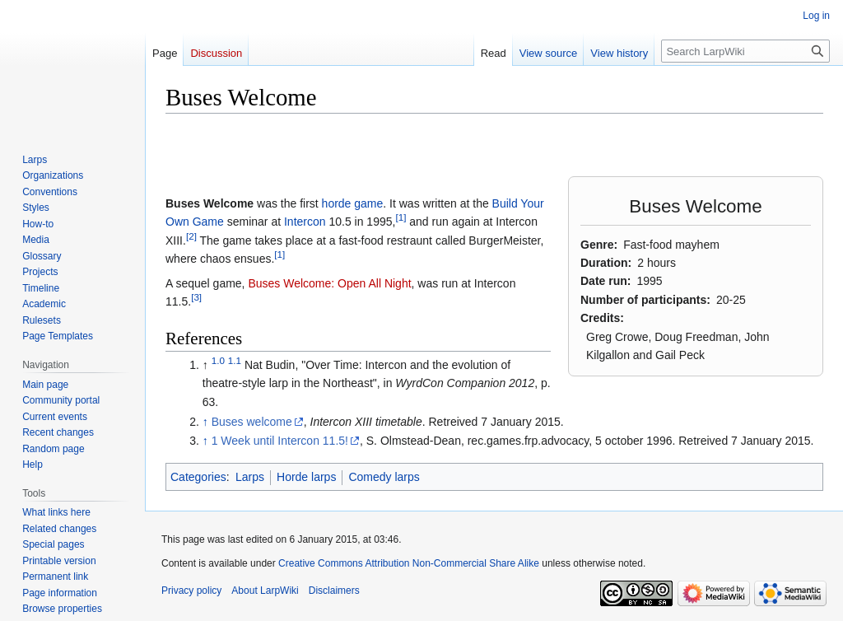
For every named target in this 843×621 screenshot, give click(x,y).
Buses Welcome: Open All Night (329, 283)
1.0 (218, 360)
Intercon (305, 221)
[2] (191, 236)
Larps (249, 476)
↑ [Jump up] (205, 421)
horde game (353, 203)
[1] (400, 217)
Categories (198, 476)
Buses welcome (252, 421)
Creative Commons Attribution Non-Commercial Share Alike (408, 563)
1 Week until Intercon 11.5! (280, 440)
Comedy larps (383, 476)
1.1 (234, 360)
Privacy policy (191, 590)
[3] (196, 297)
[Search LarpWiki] (745, 51)
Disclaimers (334, 590)
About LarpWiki (264, 590)
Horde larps (306, 476)
